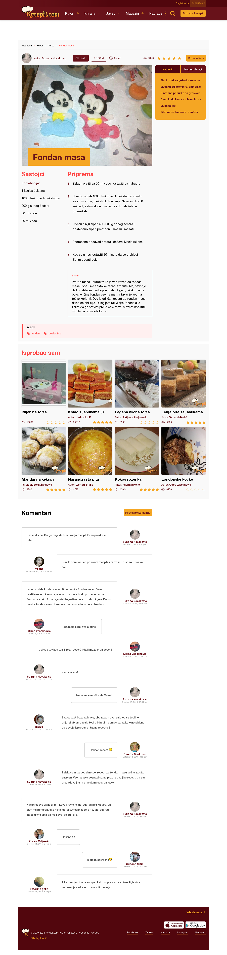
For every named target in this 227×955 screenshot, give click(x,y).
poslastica (55, 333)
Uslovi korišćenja (68, 937)
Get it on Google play (196, 930)
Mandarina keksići (44, 459)
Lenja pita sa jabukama (183, 392)
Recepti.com (41, 12)
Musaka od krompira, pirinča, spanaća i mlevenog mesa (180, 86)
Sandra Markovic (135, 757)
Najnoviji (167, 69)
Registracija (183, 3)
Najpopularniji (193, 69)
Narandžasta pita (90, 459)
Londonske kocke (183, 459)
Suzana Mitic (135, 868)
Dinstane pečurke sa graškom (180, 93)
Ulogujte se (199, 3)
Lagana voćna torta (137, 392)
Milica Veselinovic (39, 633)
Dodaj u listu (196, 58)
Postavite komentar (138, 512)
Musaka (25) (168, 105)
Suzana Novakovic (54, 58)
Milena (39, 569)
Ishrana (89, 13)
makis (39, 729)
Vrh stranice (195, 917)
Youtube (165, 938)
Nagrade (155, 13)
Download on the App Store (174, 930)
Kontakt (95, 937)
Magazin (132, 13)
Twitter (149, 938)
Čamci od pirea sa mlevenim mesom (180, 99)
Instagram (182, 938)
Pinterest (200, 938)
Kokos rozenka (137, 459)
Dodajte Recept (193, 13)
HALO (43, 943)
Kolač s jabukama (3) (90, 392)
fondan (35, 333)
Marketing (84, 937)
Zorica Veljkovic (39, 845)
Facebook (132, 938)
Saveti (110, 13)
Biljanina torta (44, 392)
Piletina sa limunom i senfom (179, 112)
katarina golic (39, 893)
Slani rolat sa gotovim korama (180, 80)
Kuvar (69, 13)
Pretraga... (172, 13)
